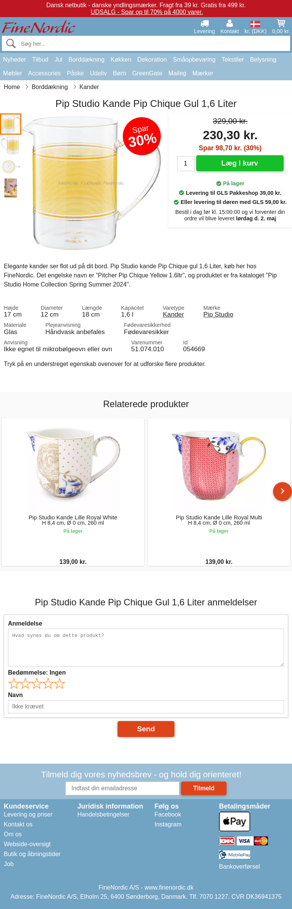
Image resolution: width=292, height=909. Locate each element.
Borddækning (86, 59)
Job (9, 864)
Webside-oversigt (27, 844)
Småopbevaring (194, 59)
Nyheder (14, 59)
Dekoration (152, 59)
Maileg (177, 73)
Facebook (167, 814)
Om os (13, 834)
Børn (119, 73)
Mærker (202, 73)
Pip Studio (218, 314)
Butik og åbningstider (32, 854)
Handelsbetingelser (103, 814)
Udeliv (98, 73)
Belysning (263, 59)
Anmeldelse (25, 623)
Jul (58, 59)
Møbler (12, 73)
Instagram (167, 824)
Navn (15, 695)
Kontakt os (18, 824)
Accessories (44, 73)
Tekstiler (233, 59)
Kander (173, 314)
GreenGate (147, 73)
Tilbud (40, 59)
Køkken (121, 59)
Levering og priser (28, 814)
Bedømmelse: (37, 672)
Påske (75, 73)
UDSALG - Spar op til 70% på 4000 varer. (147, 12)
